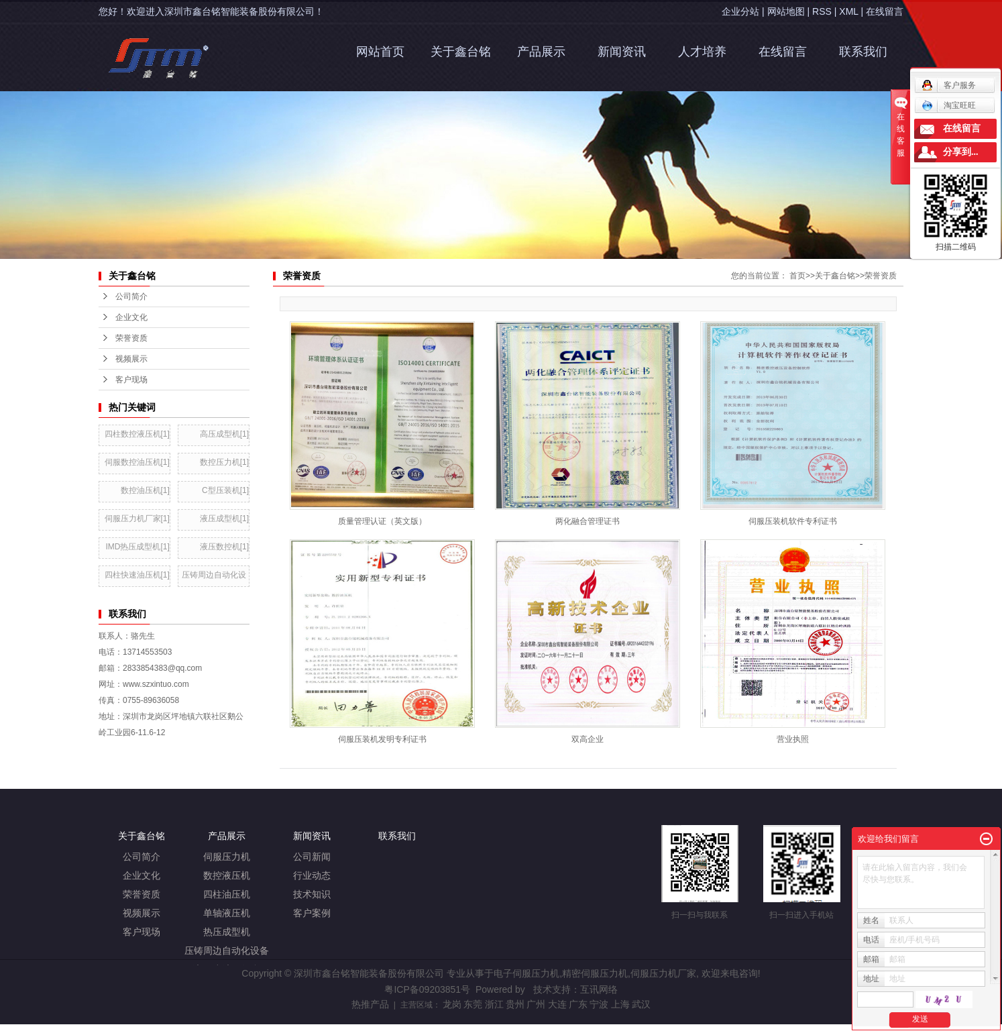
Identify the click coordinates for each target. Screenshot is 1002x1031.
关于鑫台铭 (461, 51)
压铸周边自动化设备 (226, 951)
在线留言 (884, 11)
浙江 (494, 1004)
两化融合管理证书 (587, 521)
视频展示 (141, 913)
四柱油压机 (226, 894)
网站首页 (380, 51)
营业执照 (793, 739)
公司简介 (141, 857)
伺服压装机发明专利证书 (382, 739)
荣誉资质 (881, 275)
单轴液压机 (226, 913)
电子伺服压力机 (526, 973)
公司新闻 (312, 857)
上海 (620, 1004)
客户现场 (141, 932)
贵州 (515, 1004)
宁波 (599, 1004)
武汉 (641, 1004)
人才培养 (702, 51)
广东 (578, 1004)
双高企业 (587, 739)
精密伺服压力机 (595, 973)
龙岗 (452, 1004)
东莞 (472, 1004)
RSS (822, 11)
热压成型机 (226, 932)
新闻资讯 (622, 51)
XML (848, 11)
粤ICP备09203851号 (427, 989)
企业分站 (740, 11)
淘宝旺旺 (949, 105)
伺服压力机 (226, 857)
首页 (797, 275)
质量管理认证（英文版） (382, 521)
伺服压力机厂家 (663, 973)
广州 (535, 1004)
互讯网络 (599, 989)
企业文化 (141, 876)
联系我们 (863, 51)
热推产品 (370, 1004)
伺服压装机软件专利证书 (792, 521)
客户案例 (312, 913)
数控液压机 (226, 876)
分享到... (961, 152)
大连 (557, 1004)
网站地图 (786, 11)
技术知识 (312, 894)
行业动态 (312, 876)
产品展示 (541, 51)
